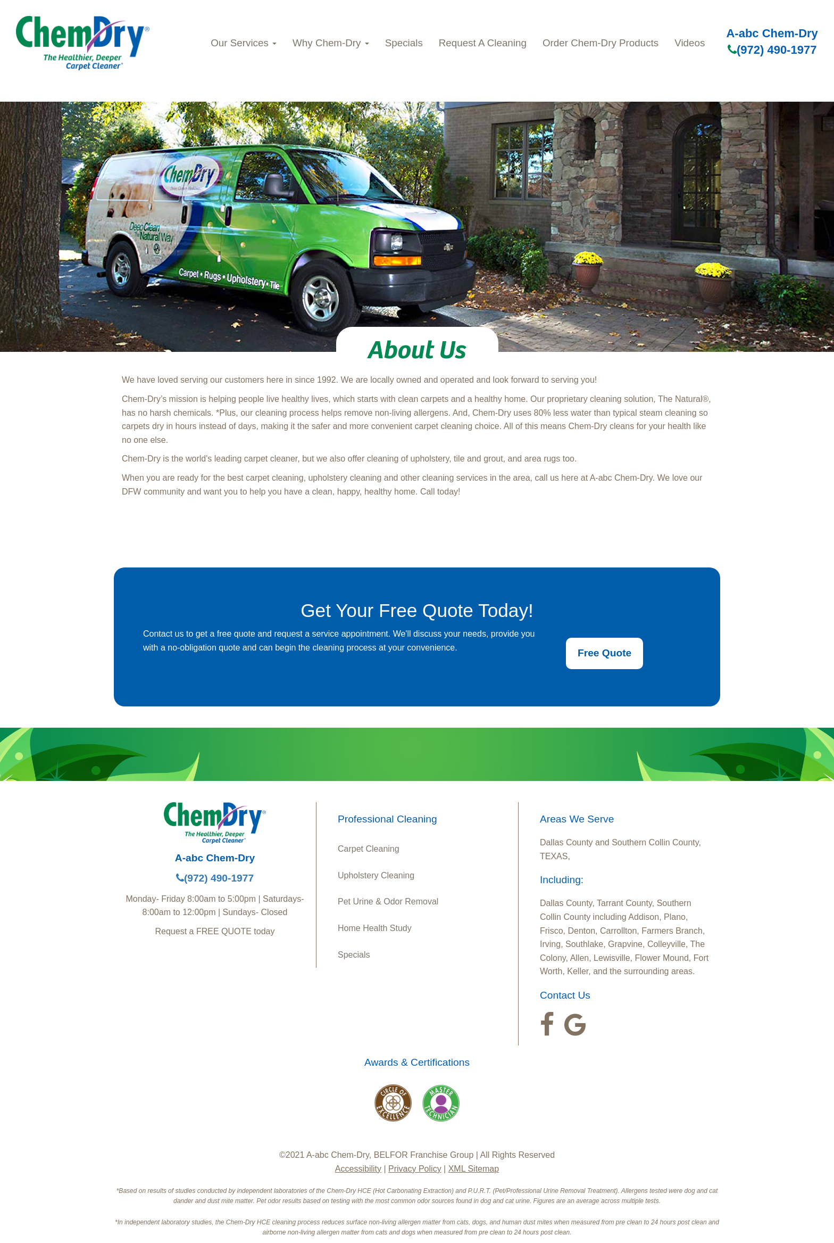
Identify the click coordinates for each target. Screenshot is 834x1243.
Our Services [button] (244, 42)
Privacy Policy (414, 1168)
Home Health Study (375, 928)
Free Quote (604, 652)
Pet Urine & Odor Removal (388, 901)
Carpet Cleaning (368, 848)
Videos (689, 42)
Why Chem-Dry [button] (331, 42)
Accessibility (358, 1168)
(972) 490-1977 (772, 49)
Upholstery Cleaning (376, 875)
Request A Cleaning (483, 42)
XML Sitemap (473, 1168)
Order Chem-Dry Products (600, 42)
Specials (404, 42)
